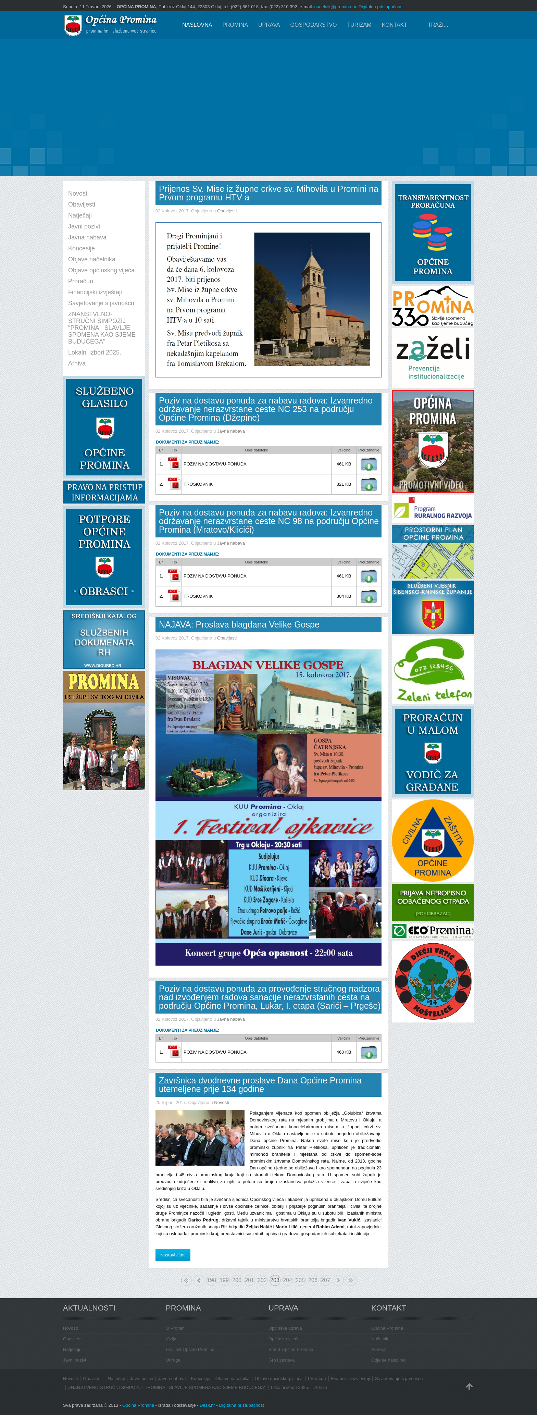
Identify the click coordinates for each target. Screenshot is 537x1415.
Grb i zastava (281, 1360)
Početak (182, 1280)
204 (287, 1280)
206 (312, 1280)
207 (325, 1280)
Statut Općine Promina (290, 1349)
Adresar (379, 1349)
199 (224, 1280)
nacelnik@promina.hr (335, 6)
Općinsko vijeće (284, 1338)
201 (249, 1280)
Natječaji (71, 1349)
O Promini (176, 1328)
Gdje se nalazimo (388, 1360)
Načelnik (379, 1338)
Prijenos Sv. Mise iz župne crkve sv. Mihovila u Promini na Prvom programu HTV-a (268, 193)
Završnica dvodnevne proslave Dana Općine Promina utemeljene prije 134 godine (260, 1085)
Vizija (171, 1338)
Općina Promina (387, 1328)
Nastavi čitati (173, 1254)
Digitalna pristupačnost (381, 6)
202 (262, 1280)
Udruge (173, 1360)
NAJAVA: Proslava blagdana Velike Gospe (239, 624)
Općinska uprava (285, 1328)
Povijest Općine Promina (190, 1349)
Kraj (351, 1280)
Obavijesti (227, 210)
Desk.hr (207, 1405)
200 (236, 1280)
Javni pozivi (74, 1360)
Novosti (221, 1102)
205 (300, 1280)
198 (211, 1280)
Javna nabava (231, 431)
